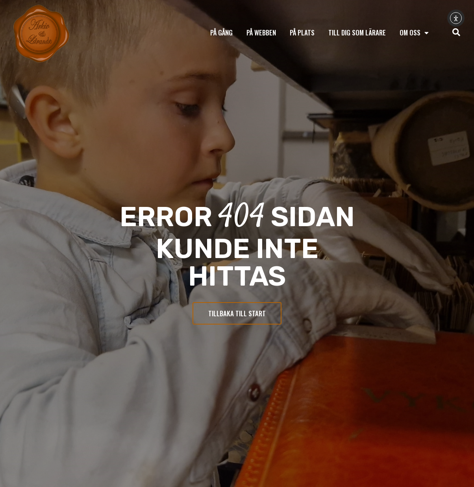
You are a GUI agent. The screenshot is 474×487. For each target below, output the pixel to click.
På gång (221, 32)
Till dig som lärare (357, 32)
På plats (302, 32)
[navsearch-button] (456, 33)
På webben (261, 32)
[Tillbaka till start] (41, 34)
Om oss (414, 33)
